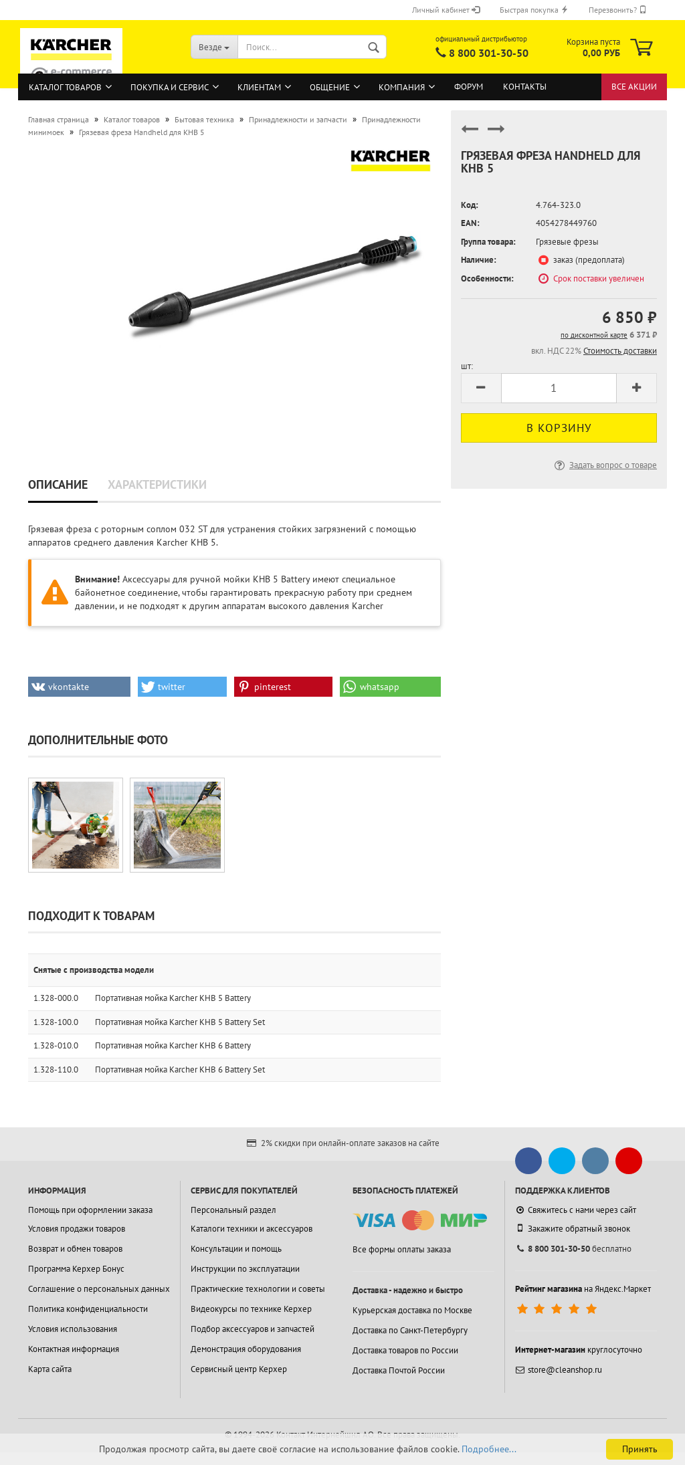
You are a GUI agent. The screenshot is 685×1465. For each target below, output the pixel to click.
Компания (402, 87)
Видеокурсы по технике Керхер (251, 1309)
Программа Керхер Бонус (76, 1268)
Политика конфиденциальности (88, 1309)
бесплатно (573, 1248)
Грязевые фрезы (567, 241)
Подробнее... (489, 1449)
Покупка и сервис (169, 87)
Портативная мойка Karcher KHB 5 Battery (173, 998)
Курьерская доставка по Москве (412, 1310)
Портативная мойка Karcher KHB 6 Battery (173, 1045)
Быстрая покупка (534, 10)
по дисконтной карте (594, 335)
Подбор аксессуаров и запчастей (252, 1329)
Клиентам (259, 87)
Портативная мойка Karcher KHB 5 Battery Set (180, 1022)
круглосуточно (578, 1349)
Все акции (634, 86)
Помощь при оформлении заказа (90, 1210)
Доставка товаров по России (405, 1350)
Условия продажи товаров (76, 1228)
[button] (79, 687)
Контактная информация (73, 1349)
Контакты (525, 86)
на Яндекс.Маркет (583, 1288)
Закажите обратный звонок (572, 1228)
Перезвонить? (618, 10)
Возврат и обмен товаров (75, 1248)
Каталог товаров (65, 87)
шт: (467, 366)
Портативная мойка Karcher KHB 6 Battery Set (180, 1069)
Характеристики (157, 484)
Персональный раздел (233, 1210)
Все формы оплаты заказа (402, 1249)
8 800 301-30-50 (488, 53)
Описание (58, 484)
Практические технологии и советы (258, 1288)
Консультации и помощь (236, 1248)
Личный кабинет (446, 10)
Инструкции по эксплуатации (245, 1268)
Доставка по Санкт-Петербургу (410, 1330)
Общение (330, 87)
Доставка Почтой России (399, 1370)
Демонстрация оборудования (246, 1349)
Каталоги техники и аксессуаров (251, 1228)
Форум (468, 86)
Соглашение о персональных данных (99, 1288)
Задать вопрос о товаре (604, 465)
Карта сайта (50, 1369)
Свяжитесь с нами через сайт (575, 1210)
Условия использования (72, 1329)
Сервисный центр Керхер (239, 1369)
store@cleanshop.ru (558, 1369)
